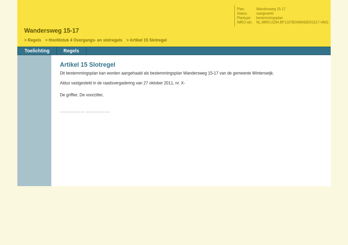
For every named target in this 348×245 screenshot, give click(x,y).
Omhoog (35, 125)
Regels (34, 40)
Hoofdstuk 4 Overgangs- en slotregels (85, 40)
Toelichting (37, 50)
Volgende (35, 115)
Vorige (35, 104)
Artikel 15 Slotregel (148, 40)
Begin (35, 94)
